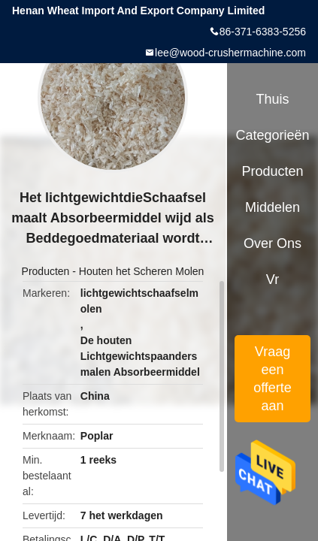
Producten (46, 271)
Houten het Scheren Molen (141, 271)
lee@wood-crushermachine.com (230, 53)
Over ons (272, 243)
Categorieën (272, 135)
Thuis (272, 99)
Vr (272, 279)
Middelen (272, 207)
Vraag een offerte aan (272, 378)
